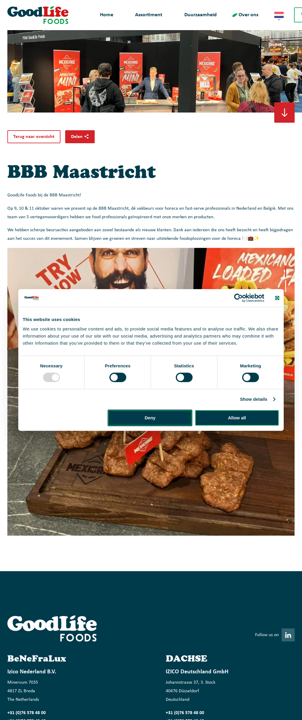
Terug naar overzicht (34, 136)
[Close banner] (277, 298)
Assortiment (148, 15)
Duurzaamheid (200, 15)
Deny (150, 417)
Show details (253, 399)
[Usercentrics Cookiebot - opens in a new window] (238, 298)
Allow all (237, 417)
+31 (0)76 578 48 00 (26, 713)
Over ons (248, 15)
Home (106, 15)
